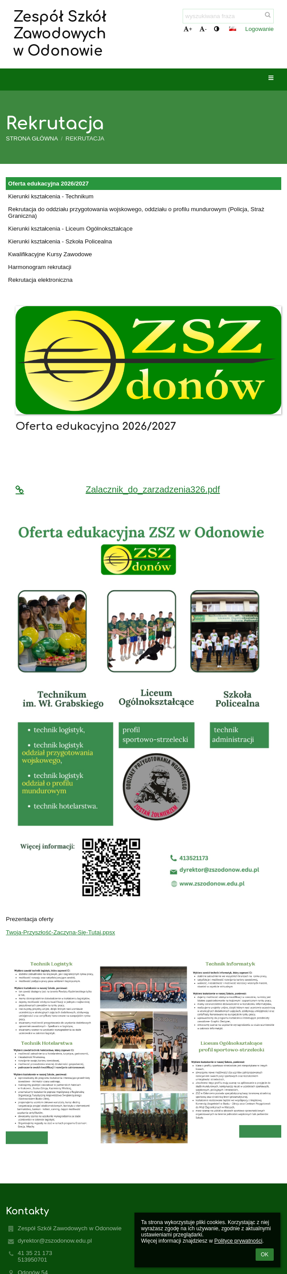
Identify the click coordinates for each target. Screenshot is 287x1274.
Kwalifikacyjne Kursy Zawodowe (50, 254)
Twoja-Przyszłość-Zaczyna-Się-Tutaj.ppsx (60, 932)
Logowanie (259, 29)
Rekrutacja (84, 138)
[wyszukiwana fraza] (228, 16)
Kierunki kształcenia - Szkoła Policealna (60, 241)
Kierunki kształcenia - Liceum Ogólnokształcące (70, 228)
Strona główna (32, 138)
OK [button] (264, 1254)
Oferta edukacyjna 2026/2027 (48, 183)
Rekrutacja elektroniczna (40, 280)
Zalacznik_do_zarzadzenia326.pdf (117, 489)
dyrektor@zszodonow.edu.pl (55, 1240)
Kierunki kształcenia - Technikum (50, 196)
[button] (232, 28)
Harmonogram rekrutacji (39, 267)
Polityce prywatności (238, 1241)
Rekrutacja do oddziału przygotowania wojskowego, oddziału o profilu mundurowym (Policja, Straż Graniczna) (136, 212)
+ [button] (188, 29)
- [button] (203, 29)
